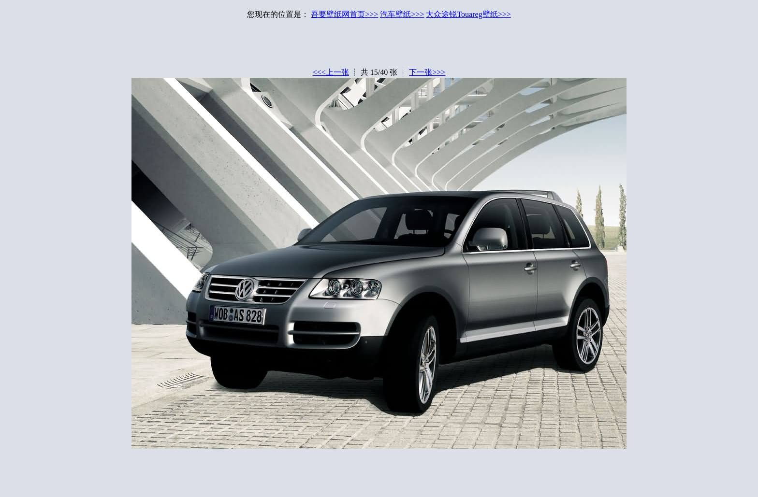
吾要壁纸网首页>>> (344, 14)
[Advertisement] (379, 46)
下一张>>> (427, 72)
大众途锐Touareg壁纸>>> (468, 14)
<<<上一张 (331, 72)
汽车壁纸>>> (402, 14)
